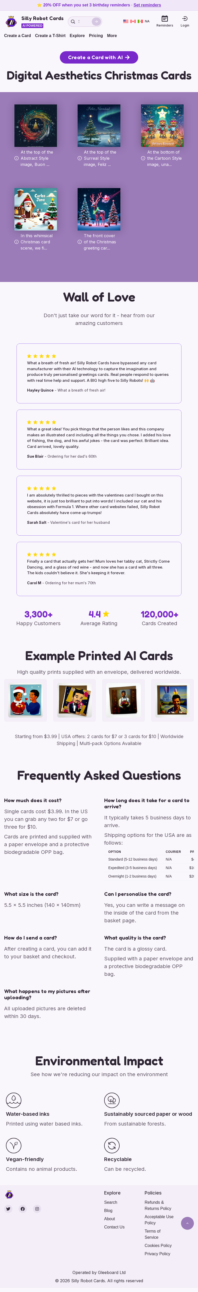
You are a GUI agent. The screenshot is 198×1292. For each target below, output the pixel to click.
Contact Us (114, 1227)
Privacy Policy (157, 1254)
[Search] (96, 21)
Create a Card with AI (99, 57)
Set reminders (147, 5)
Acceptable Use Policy (159, 1220)
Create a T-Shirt (50, 35)
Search (110, 1202)
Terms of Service (152, 1234)
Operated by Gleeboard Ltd (99, 1272)
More (112, 35)
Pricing (96, 35)
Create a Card (17, 35)
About (109, 1219)
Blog (108, 1210)
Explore (77, 35)
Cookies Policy (158, 1245)
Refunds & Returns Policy (158, 1205)
